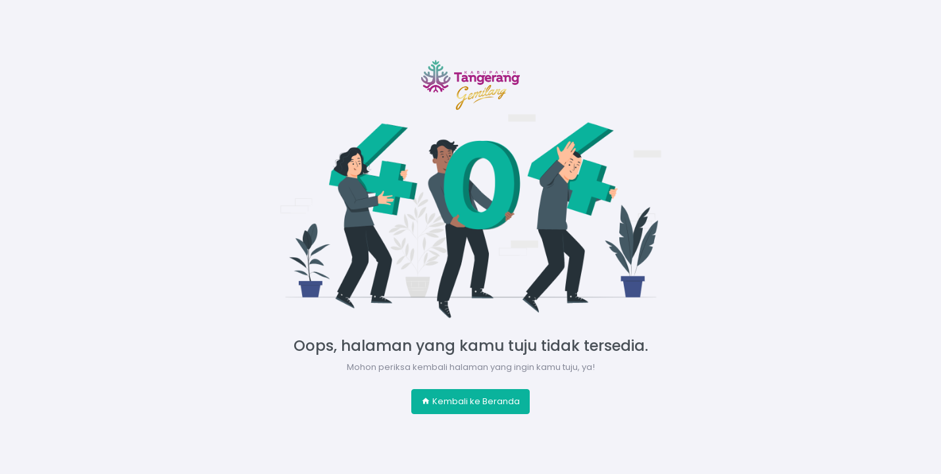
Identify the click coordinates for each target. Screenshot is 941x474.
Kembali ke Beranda (470, 401)
